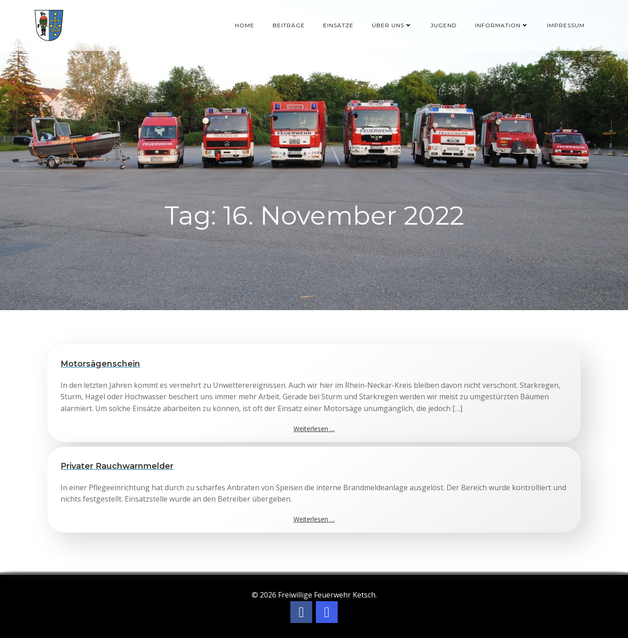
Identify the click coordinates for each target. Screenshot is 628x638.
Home (245, 24)
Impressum (566, 24)
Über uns (392, 24)
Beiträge (289, 24)
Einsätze (339, 24)
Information (502, 24)
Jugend (444, 24)
